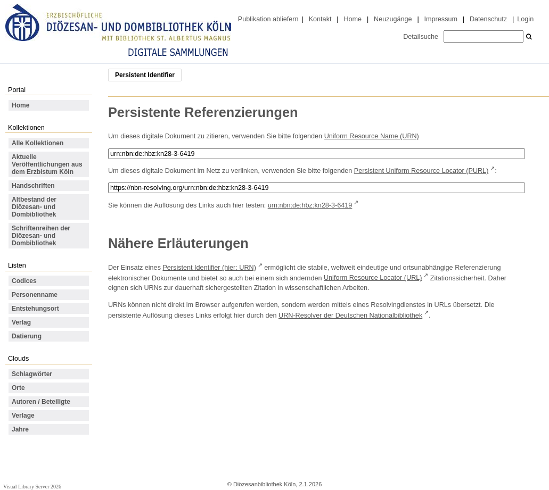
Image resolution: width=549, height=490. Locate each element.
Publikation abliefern (268, 19)
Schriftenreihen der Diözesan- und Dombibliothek (41, 236)
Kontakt (320, 19)
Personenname (35, 294)
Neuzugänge (393, 19)
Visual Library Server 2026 (32, 486)
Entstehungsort (35, 308)
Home (352, 19)
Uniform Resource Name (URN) (371, 136)
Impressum (440, 19)
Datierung (27, 336)
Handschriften (33, 185)
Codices (24, 281)
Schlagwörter (32, 374)
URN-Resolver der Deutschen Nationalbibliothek (350, 315)
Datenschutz (488, 19)
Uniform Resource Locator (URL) (373, 277)
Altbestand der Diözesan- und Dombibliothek (34, 207)
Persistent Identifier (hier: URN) (209, 267)
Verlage (23, 415)
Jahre (20, 429)
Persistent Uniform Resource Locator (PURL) (421, 171)
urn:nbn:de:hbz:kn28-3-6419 (310, 205)
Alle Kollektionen (37, 143)
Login (525, 19)
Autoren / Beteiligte (41, 401)
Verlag (21, 322)
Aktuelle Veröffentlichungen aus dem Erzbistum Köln (47, 164)
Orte (18, 388)
